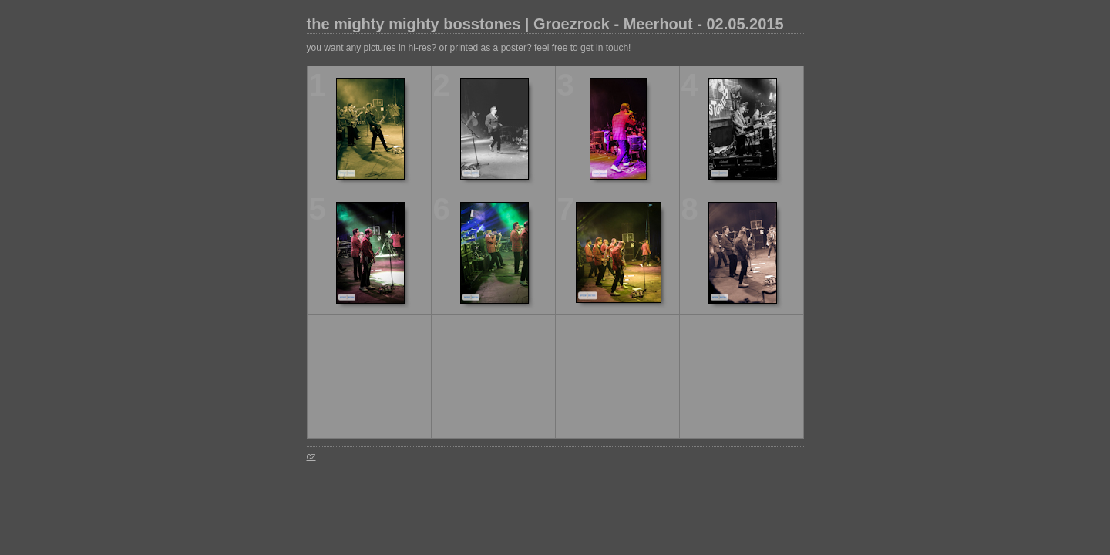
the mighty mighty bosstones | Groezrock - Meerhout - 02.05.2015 (545, 23)
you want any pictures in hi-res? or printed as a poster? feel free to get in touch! (469, 47)
